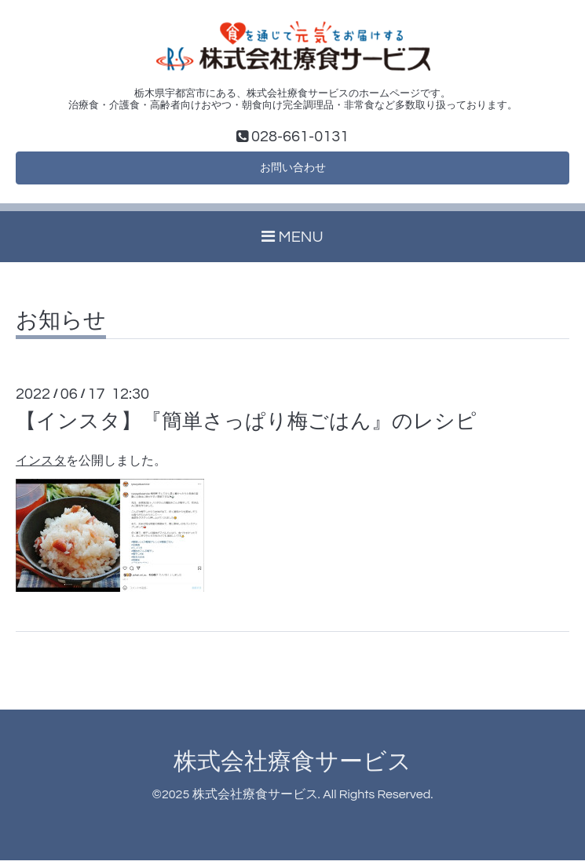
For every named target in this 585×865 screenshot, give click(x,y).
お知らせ (61, 326)
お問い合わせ (293, 171)
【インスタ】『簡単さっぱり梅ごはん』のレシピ (246, 426)
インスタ (41, 465)
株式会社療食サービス (292, 766)
